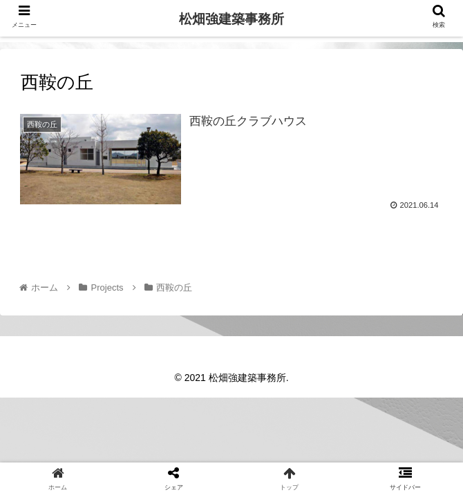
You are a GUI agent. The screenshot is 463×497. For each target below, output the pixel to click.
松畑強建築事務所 (231, 19)
